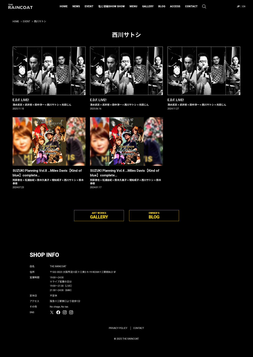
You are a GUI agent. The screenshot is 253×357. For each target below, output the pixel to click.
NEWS (76, 6)
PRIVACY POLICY (118, 328)
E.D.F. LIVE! (49, 102)
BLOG (161, 6)
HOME (64, 6)
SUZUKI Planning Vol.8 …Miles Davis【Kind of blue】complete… (49, 177)
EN (243, 6)
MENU (133, 6)
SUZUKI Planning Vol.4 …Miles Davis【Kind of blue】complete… (126, 177)
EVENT (89, 6)
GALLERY (147, 6)
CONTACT (191, 6)
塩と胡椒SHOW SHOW (111, 6)
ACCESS (175, 6)
